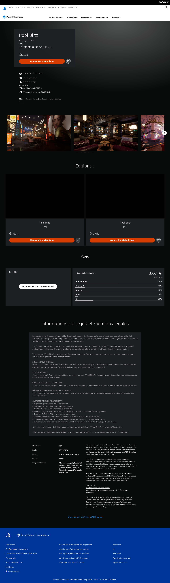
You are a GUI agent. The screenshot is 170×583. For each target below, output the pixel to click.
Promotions (86, 15)
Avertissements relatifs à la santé (98, 485)
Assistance (71, 7)
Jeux (9, 7)
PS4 (22, 7)
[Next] (164, 130)
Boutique (61, 7)
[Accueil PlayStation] (4, 7)
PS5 (16, 7)
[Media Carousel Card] (39, 130)
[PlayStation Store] (14, 14)
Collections (72, 15)
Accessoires (40, 7)
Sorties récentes (56, 15)
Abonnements (101, 15)
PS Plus (29, 7)
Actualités (51, 7)
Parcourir (116, 15)
